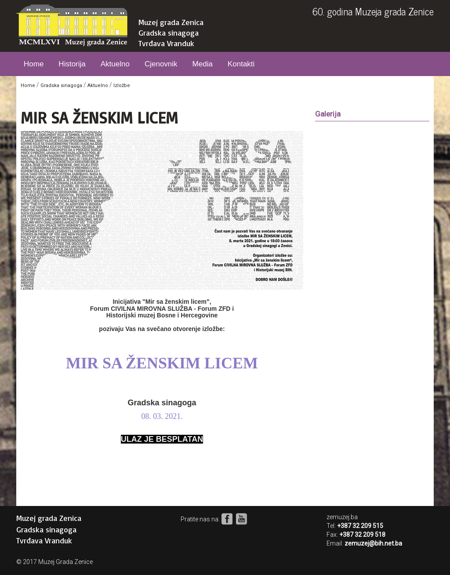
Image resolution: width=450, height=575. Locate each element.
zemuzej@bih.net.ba (373, 543)
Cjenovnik (161, 64)
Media (202, 64)
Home (34, 64)
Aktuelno (115, 64)
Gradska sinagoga (168, 32)
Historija (71, 64)
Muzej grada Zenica (170, 22)
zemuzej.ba (342, 516)
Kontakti (241, 64)
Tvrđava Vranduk (166, 43)
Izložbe (121, 85)
